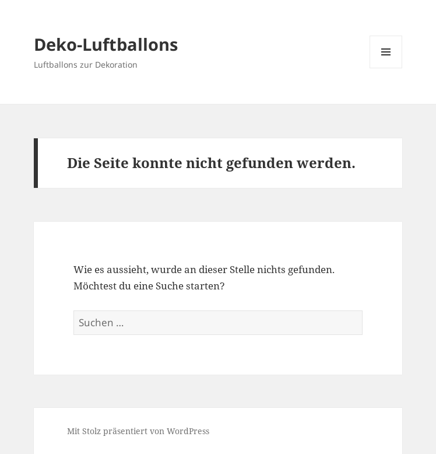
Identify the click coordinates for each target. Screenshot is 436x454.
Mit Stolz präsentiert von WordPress (138, 430)
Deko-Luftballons (106, 44)
